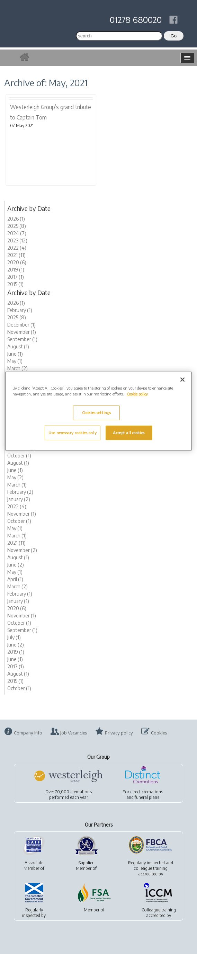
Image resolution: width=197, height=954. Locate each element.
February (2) (20, 492)
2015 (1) (15, 284)
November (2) (22, 550)
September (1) (22, 339)
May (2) (15, 477)
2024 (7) (16, 233)
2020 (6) (16, 262)
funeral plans (147, 797)
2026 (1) (16, 219)
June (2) (15, 565)
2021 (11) (16, 255)
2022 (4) (16, 248)
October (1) (19, 455)
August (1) (18, 346)
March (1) (17, 485)
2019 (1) (15, 270)
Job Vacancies (73, 732)
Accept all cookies (128, 432)
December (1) (21, 325)
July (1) (14, 637)
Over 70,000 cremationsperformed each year (68, 794)
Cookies (159, 732)
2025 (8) (16, 226)
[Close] (182, 379)
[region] (98, 411)
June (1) (15, 354)
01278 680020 (136, 19)
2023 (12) (17, 240)
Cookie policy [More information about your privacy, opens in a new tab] (137, 393)
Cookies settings (96, 412)
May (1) (15, 361)
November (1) (21, 332)
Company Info (28, 732)
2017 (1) (15, 277)
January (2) (18, 499)
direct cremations (146, 791)
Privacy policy (119, 732)
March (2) (17, 368)
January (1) (18, 601)
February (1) (19, 310)
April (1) (15, 579)
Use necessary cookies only (72, 432)
